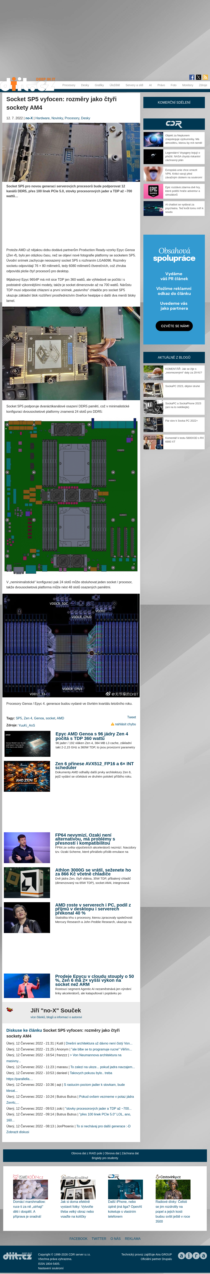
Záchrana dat (130, 1153)
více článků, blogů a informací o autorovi (56, 1017)
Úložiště (115, 85)
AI (150, 85)
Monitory (187, 85)
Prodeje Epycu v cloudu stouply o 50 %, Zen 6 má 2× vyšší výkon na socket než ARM (94, 980)
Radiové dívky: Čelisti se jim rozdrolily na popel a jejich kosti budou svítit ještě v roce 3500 (173, 1211)
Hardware (42, 118)
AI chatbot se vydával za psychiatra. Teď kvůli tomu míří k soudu (184, 208)
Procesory (68, 85)
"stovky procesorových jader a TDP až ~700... (98, 1108)
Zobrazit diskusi (17, 1132)
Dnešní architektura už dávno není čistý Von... (99, 1043)
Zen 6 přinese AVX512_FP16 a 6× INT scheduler (94, 765)
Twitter (99, 1238)
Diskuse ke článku (24, 1030)
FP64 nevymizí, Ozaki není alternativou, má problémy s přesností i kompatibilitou (85, 839)
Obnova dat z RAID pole (86, 1153)
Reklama (132, 1238)
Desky (85, 85)
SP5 (19, 718)
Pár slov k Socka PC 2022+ (181, 420)
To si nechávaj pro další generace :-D (103, 1126)
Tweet (131, 717)
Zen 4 (28, 718)
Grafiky (99, 85)
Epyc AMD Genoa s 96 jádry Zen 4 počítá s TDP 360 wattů (92, 736)
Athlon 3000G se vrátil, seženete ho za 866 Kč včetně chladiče (93, 872)
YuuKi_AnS (26, 725)
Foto (174, 85)
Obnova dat (112, 1153)
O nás (116, 1238)
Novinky (57, 118)
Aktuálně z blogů (174, 357)
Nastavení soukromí (51, 1268)
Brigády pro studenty (105, 1158)
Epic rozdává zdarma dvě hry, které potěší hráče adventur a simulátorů (182, 191)
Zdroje (203, 85)
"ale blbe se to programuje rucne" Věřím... (101, 1049)
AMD (60, 718)
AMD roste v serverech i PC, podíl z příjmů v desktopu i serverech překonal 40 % (93, 909)
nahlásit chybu (125, 724)
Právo (161, 85)
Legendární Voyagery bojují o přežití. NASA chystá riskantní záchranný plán (182, 156)
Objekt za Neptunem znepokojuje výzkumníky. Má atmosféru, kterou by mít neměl (183, 139)
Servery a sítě (134, 85)
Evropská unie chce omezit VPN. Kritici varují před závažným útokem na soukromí (183, 173)
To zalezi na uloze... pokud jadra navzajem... (102, 1067)
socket (50, 718)
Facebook (79, 1238)
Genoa (39, 718)
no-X (29, 118)
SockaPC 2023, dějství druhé (182, 386)
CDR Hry (174, 124)
